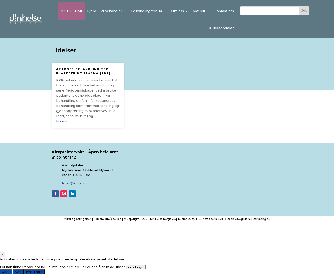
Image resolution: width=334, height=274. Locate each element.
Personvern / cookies (107, 219)
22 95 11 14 (194, 219)
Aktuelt (199, 11)
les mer (62, 121)
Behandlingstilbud (146, 11)
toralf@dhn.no (74, 183)
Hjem (91, 11)
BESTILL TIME (71, 11)
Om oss (177, 11)
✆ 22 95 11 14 (65, 158)
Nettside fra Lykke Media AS (221, 219)
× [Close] (2, 254)
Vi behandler (111, 11)
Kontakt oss (224, 11)
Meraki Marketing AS (256, 219)
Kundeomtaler (221, 28)
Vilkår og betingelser (77, 219)
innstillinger (136, 267)
